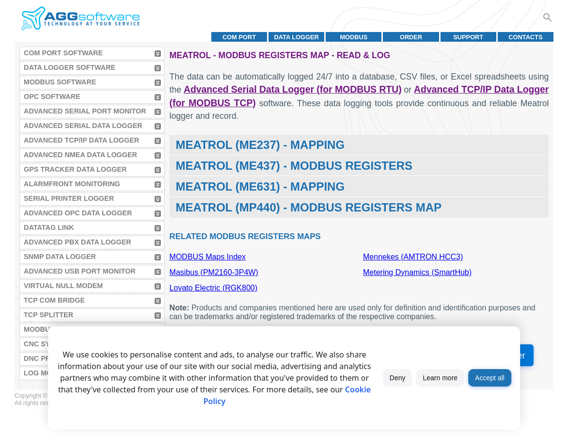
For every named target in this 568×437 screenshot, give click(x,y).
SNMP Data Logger (60, 256)
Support (468, 37)
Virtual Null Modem (63, 286)
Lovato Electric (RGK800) (213, 288)
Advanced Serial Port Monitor (85, 111)
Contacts (525, 37)
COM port (239, 37)
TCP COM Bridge (54, 300)
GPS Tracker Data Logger (75, 169)
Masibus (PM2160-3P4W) (214, 272)
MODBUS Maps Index (208, 257)
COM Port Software (63, 53)
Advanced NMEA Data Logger (80, 155)
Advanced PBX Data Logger (77, 242)
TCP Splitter (48, 315)
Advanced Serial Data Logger (83, 125)
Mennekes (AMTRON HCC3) (413, 257)
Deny (398, 378)
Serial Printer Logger (69, 198)
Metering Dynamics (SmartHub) (417, 272)
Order (411, 37)
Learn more (440, 378)
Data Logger (296, 37)
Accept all (490, 378)
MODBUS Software (60, 82)
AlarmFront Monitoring (72, 184)
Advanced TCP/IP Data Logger (81, 140)
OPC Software (52, 96)
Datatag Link (49, 227)
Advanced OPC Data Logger (78, 213)
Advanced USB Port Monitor (80, 271)
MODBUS (353, 37)
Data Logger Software (69, 67)
